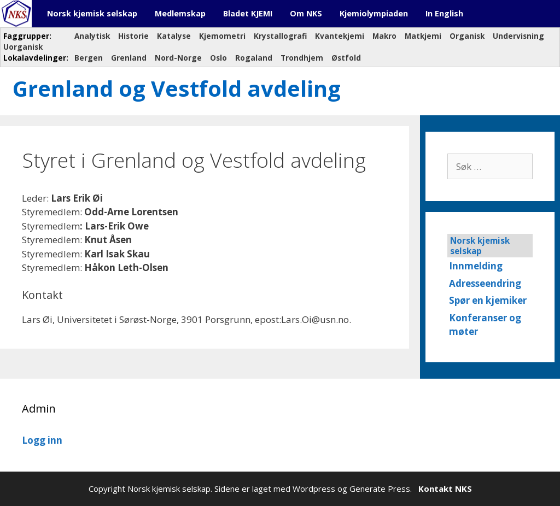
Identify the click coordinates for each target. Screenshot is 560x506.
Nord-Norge (178, 57)
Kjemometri (222, 36)
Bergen (88, 57)
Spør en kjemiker (488, 300)
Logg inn (42, 440)
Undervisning (518, 36)
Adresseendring (485, 283)
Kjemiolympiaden (374, 13)
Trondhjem (302, 57)
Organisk (467, 36)
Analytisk (92, 36)
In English (444, 13)
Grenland (129, 57)
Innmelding (476, 266)
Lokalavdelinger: (34, 57)
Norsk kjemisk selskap (92, 13)
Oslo (218, 57)
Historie (133, 36)
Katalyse (174, 36)
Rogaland (253, 57)
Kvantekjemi (339, 36)
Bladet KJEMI (247, 13)
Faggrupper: (28, 36)
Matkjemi (423, 36)
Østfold (346, 57)
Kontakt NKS (445, 488)
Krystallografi (280, 36)
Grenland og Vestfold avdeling (177, 88)
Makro (384, 36)
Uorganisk (23, 47)
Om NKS (306, 13)
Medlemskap (180, 13)
